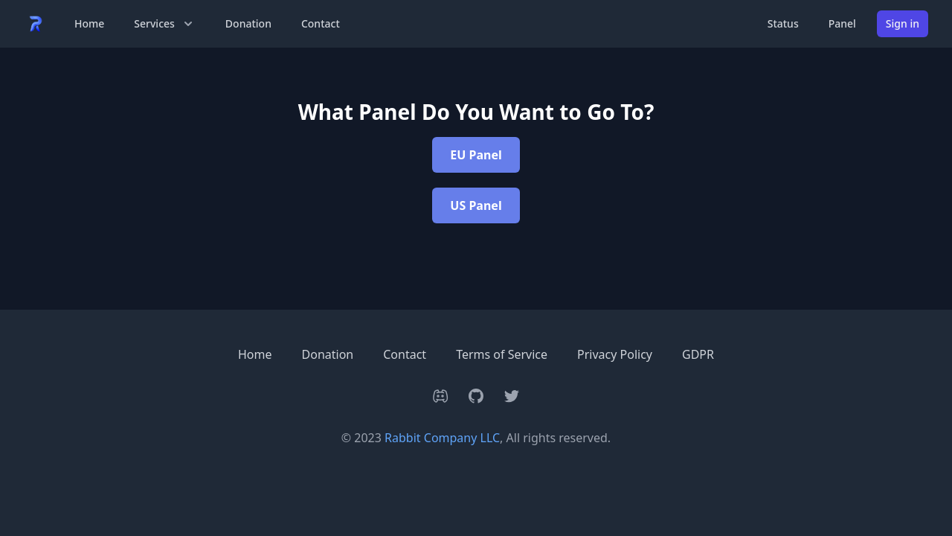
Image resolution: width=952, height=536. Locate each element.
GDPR (698, 354)
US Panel (475, 205)
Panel (842, 23)
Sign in (902, 23)
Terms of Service (501, 354)
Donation (248, 23)
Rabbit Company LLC (442, 438)
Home (89, 23)
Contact (320, 23)
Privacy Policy (614, 354)
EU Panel (475, 155)
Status (783, 23)
